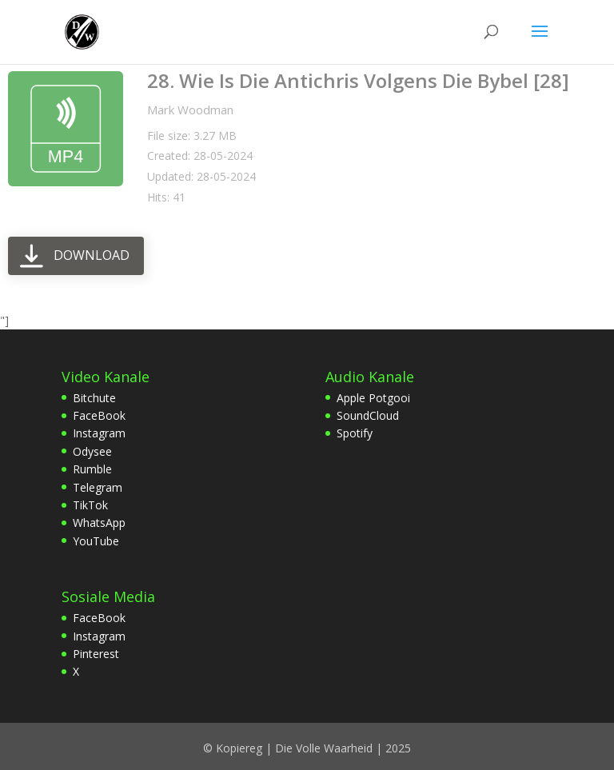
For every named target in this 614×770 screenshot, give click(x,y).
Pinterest (96, 653)
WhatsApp (99, 522)
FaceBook (99, 415)
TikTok (90, 505)
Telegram (97, 487)
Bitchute (94, 397)
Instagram (99, 433)
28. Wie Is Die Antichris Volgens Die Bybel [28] (358, 80)
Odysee (92, 451)
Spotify (355, 433)
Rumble (92, 469)
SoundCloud (368, 415)
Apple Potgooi (373, 397)
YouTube (96, 541)
